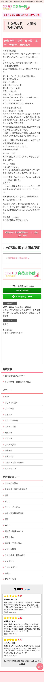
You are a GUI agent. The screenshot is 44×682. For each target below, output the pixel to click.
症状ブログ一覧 (11, 421)
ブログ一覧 (9, 409)
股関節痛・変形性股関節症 (16, 489)
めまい (7, 525)
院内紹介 (8, 450)
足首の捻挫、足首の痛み (15, 555)
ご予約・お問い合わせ (14, 463)
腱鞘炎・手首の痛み (13, 543)
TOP (7, 397)
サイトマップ (10, 468)
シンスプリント (11, 567)
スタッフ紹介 (10, 427)
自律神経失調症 (11, 483)
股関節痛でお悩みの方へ (18, 258)
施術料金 (8, 433)
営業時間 (8, 415)
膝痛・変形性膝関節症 (14, 513)
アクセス (8, 439)
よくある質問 (10, 445)
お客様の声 (9, 456)
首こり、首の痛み (12, 507)
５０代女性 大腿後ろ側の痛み (18, 382)
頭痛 (7, 519)
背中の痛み (9, 537)
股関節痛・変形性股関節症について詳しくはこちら (22, 234)
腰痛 (7, 495)
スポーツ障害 (10, 549)
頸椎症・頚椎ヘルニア (14, 531)
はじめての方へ (11, 403)
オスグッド (9, 561)
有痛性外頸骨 (10, 579)
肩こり (7, 501)
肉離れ (7, 573)
